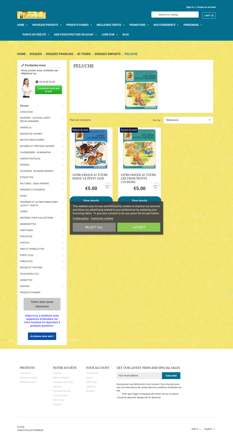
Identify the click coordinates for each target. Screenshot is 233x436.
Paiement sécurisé (62, 391)
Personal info (92, 373)
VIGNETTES (26, 280)
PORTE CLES (26, 255)
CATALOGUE (26, 112)
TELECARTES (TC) (29, 273)
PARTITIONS (26, 230)
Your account (97, 368)
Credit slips (91, 382)
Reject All (94, 227)
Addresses (91, 386)
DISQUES (24, 164)
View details (91, 200)
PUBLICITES (26, 261)
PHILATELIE (26, 236)
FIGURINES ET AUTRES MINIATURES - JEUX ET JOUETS (39, 204)
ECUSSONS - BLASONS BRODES (36, 171)
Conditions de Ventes (63, 382)
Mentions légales (61, 377)
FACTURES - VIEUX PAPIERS (34, 183)
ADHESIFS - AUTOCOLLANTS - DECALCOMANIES (35, 119)
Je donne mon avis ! (42, 336)
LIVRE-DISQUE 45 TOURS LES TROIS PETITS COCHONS (138, 178)
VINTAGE (25, 286)
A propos (57, 386)
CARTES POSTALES (30, 158)
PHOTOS (24, 242)
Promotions (25, 373)
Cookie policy (81, 218)
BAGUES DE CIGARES (31, 133)
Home (42, 105)
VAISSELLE (25, 127)
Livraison (57, 373)
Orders (89, 377)
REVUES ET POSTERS (31, 267)
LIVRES (24, 211)
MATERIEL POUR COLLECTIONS (36, 217)
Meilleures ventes (28, 382)
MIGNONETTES (28, 224)
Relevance (188, 120)
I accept (139, 227)
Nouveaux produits (29, 377)
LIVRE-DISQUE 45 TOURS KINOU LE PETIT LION (90, 176)
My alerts (90, 391)
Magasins (57, 404)
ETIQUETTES (26, 177)
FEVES (23, 196)
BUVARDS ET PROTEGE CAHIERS (37, 146)
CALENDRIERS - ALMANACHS (35, 152)
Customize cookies (102, 218)
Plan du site (58, 400)
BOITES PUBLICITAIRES (32, 139)
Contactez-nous (60, 395)
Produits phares (30, 292)
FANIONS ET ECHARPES (32, 189)
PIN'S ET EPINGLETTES (32, 249)
